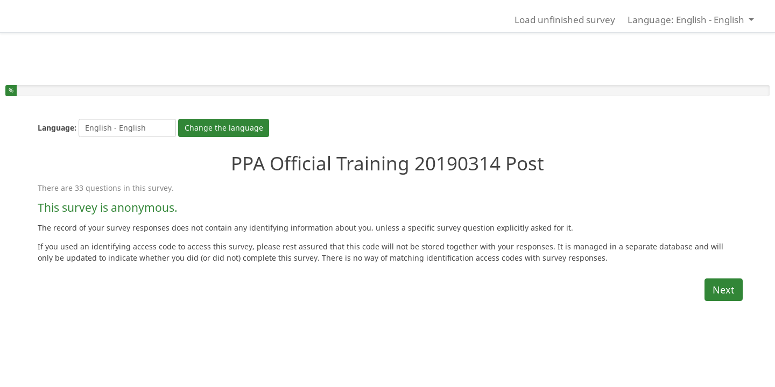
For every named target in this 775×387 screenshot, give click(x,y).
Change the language (224, 128)
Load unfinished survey (565, 19)
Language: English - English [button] (687, 19)
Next (724, 289)
